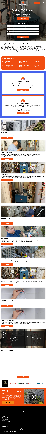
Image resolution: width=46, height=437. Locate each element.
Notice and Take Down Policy (27, 434)
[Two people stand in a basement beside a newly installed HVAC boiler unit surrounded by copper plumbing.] (39, 370)
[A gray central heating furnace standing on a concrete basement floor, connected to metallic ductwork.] (17, 359)
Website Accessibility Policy (34, 434)
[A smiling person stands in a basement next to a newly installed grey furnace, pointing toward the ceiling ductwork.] (39, 359)
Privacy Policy (9, 434)
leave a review (34, 339)
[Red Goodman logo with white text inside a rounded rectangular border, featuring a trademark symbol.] (13, 383)
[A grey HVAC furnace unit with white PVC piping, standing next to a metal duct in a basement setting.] (6, 356)
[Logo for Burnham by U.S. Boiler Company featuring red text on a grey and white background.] (29, 383)
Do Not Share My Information (15, 434)
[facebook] (23, 411)
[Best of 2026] (5, 383)
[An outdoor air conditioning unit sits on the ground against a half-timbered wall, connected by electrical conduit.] (28, 356)
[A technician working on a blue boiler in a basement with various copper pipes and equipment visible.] (6, 367)
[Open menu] (43, 3)
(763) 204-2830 (26, 409)
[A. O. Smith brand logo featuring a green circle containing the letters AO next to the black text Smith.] (21, 383)
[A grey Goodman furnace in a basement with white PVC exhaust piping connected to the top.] (17, 370)
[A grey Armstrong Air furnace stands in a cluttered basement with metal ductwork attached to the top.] (28, 367)
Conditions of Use (22, 434)
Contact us (40, 51)
